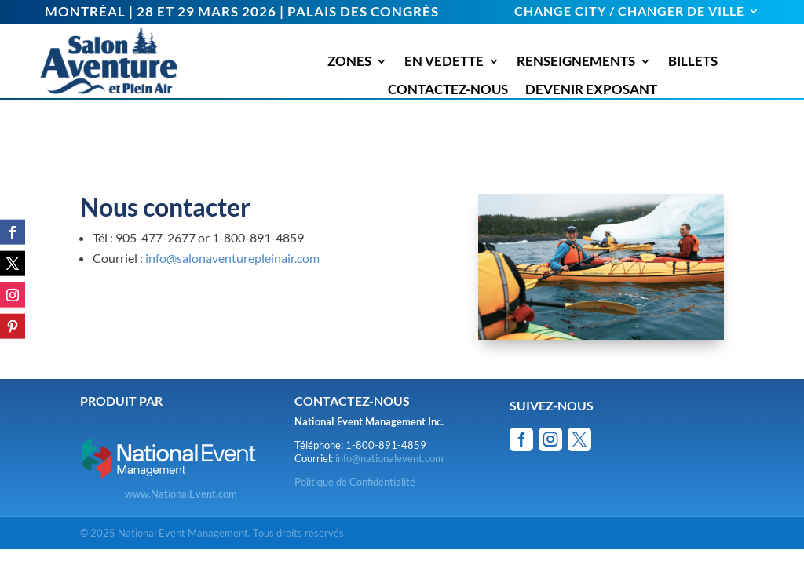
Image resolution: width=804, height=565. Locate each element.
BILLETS (693, 61)
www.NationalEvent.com (181, 493)
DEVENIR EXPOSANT (591, 89)
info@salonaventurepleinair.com (232, 257)
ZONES (349, 61)
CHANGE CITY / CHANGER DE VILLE (629, 11)
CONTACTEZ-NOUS (448, 89)
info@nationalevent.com (389, 458)
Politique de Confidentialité (354, 482)
